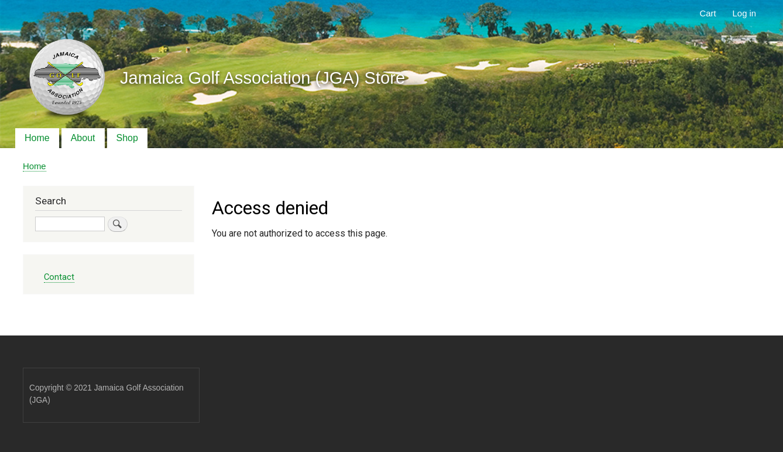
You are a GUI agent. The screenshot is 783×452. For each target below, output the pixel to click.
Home (37, 138)
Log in (745, 13)
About (83, 138)
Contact (59, 277)
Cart (708, 13)
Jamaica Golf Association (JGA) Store (262, 78)
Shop (127, 138)
